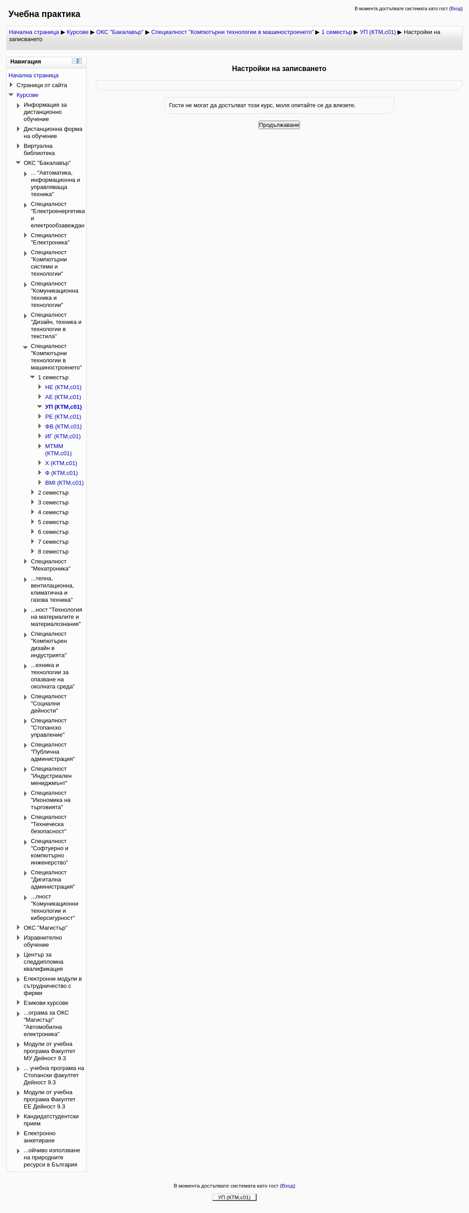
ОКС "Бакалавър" (120, 32)
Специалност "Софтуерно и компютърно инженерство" (49, 852)
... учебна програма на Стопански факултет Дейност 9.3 (54, 1075)
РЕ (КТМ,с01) (63, 416)
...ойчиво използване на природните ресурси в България (52, 1157)
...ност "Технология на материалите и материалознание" (56, 616)
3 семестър (53, 502)
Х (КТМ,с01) (61, 463)
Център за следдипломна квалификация (43, 961)
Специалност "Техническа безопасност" (49, 824)
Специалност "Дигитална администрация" (53, 879)
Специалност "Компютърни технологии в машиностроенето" (232, 32)
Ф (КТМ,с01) (61, 473)
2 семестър (53, 492)
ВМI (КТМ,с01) (64, 482)
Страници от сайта (42, 85)
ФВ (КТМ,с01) (63, 426)
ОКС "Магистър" (46, 927)
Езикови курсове (46, 1002)
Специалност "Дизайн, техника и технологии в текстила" (56, 325)
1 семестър (336, 32)
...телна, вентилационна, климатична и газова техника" (52, 589)
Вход (456, 8)
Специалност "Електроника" (50, 239)
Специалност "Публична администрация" (53, 751)
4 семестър (53, 512)
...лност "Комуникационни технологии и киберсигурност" (54, 907)
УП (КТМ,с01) (378, 32)
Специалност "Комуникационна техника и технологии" (54, 294)
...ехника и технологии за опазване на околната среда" (53, 676)
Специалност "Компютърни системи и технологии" (49, 263)
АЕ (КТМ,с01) (63, 397)
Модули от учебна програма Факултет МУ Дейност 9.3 (50, 1051)
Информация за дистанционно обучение (45, 111)
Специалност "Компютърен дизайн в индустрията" (49, 644)
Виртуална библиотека (39, 149)
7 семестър (53, 541)
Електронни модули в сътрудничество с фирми (53, 985)
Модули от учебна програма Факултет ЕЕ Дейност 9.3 (50, 1099)
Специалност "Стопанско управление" (49, 727)
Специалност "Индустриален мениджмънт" (51, 775)
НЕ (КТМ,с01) (63, 387)
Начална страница (34, 32)
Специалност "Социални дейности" (49, 703)
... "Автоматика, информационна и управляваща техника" (55, 183)
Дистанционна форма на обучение (53, 132)
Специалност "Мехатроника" (51, 565)
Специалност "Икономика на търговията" (51, 799)
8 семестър (53, 551)
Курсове (78, 32)
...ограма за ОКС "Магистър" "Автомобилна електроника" (46, 1023)
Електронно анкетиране (39, 1137)
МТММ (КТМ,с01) (58, 450)
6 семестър (53, 532)
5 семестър (53, 522)
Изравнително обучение (43, 941)
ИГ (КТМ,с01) (63, 436)
